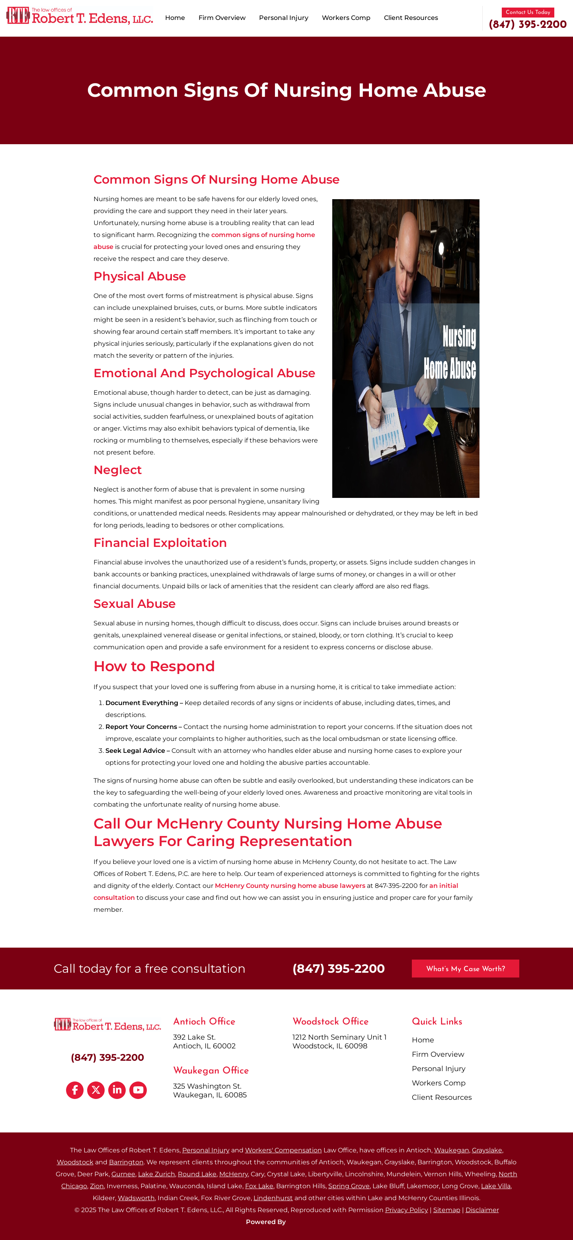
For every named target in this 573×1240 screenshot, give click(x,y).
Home (175, 18)
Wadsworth (136, 1198)
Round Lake (197, 1174)
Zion (97, 1186)
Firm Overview (222, 18)
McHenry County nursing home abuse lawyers (290, 885)
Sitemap (446, 1210)
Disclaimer (482, 1210)
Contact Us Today (528, 13)
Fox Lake (259, 1186)
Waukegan (451, 1150)
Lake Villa (496, 1186)
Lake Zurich (156, 1174)
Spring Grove (349, 1186)
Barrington (126, 1162)
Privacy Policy (406, 1210)
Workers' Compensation (283, 1150)
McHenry (233, 1174)
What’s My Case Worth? (465, 969)
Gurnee (123, 1174)
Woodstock (75, 1162)
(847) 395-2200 (528, 25)
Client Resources (411, 18)
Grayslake (487, 1150)
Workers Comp (346, 18)
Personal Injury (283, 18)
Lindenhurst (273, 1198)
